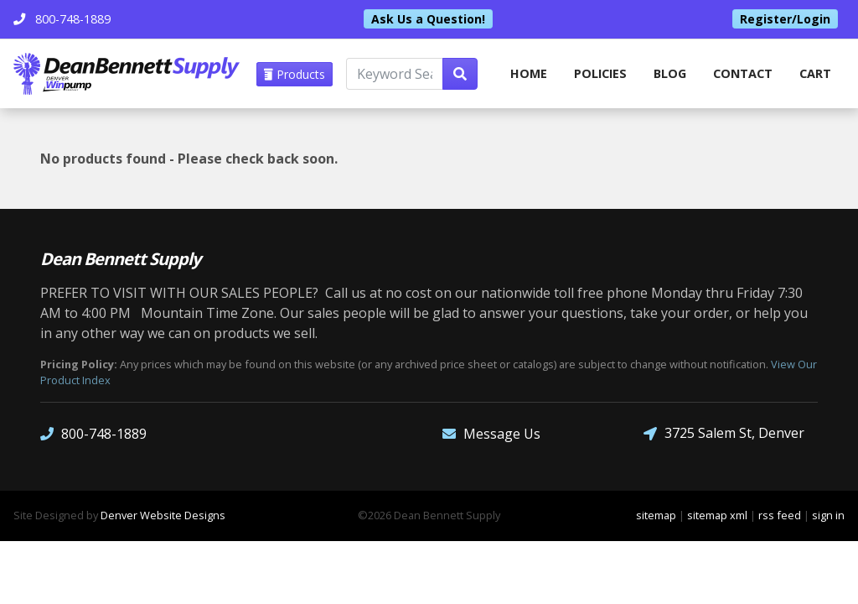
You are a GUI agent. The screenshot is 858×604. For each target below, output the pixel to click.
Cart (815, 73)
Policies (600, 73)
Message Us (491, 433)
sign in (828, 515)
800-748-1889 (93, 433)
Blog (670, 73)
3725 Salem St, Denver (724, 433)
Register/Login (785, 19)
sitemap (656, 515)
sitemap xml (717, 515)
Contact (743, 73)
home (528, 73)
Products (294, 74)
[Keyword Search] (394, 74)
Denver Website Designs (163, 515)
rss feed (779, 515)
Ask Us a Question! (428, 19)
